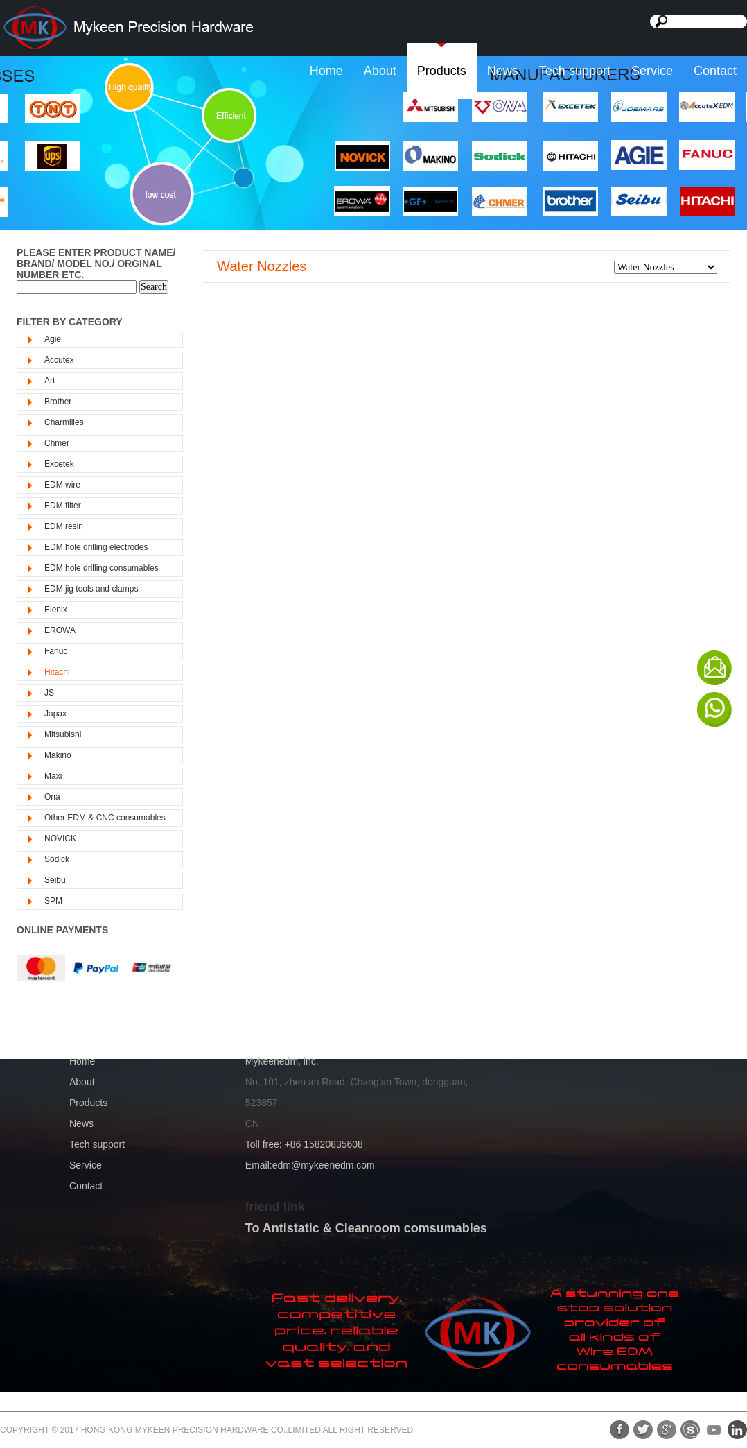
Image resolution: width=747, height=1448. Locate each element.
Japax (55, 713)
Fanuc (55, 651)
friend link (275, 1207)
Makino (57, 755)
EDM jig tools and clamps (91, 589)
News (502, 71)
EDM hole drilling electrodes (96, 547)
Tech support (574, 71)
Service (652, 71)
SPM (53, 901)
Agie (52, 339)
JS (49, 693)
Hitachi (57, 672)
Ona (52, 797)
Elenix (55, 609)
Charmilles (64, 422)
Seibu (55, 880)
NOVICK (60, 838)
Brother (57, 401)
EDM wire (62, 485)
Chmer (56, 443)
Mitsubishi (62, 734)
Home (326, 71)
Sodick (56, 859)
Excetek (59, 464)
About (380, 71)
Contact (715, 71)
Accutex (59, 360)
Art (49, 381)
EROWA (60, 630)
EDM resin (63, 526)
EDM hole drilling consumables (101, 568)
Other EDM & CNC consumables (105, 817)
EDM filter (62, 505)
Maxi (53, 776)
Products (441, 71)
